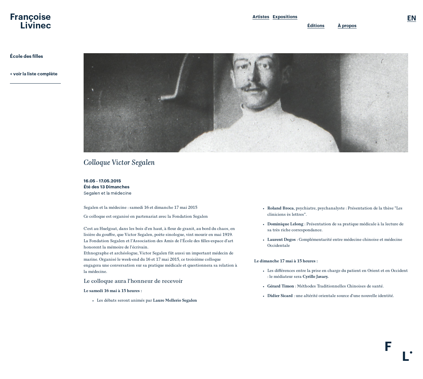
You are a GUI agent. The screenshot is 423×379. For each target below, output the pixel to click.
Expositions (285, 16)
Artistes (260, 16)
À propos (347, 25)
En (411, 18)
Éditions (316, 25)
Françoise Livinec (30, 20)
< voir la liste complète (34, 73)
